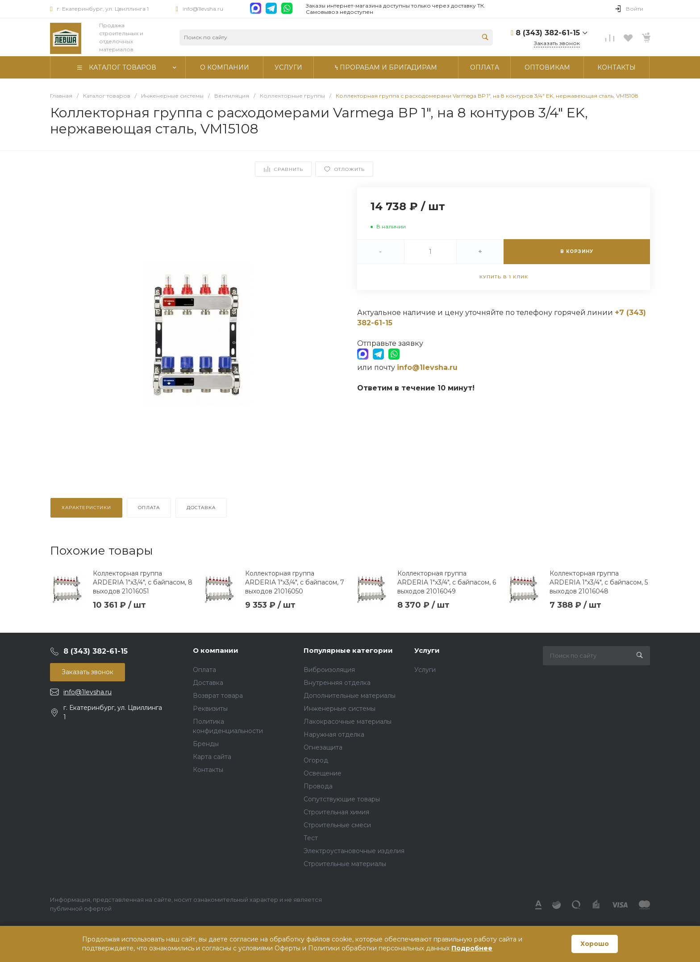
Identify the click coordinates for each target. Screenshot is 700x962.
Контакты (208, 770)
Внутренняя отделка (337, 683)
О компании (215, 650)
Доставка (208, 683)
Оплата (204, 670)
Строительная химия (336, 812)
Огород (316, 760)
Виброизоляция (329, 670)
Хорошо (594, 944)
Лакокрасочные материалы (348, 721)
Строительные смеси (337, 825)
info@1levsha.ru (203, 8)
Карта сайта (212, 757)
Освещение (323, 773)
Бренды (206, 744)
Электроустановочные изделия (354, 851)
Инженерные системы (339, 709)
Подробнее (471, 948)
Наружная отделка (334, 734)
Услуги (427, 650)
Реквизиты (210, 709)
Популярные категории (348, 650)
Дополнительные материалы (350, 696)
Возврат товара (218, 696)
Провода (318, 786)
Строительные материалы (345, 864)
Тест (311, 838)
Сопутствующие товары (342, 799)
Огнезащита (323, 747)
